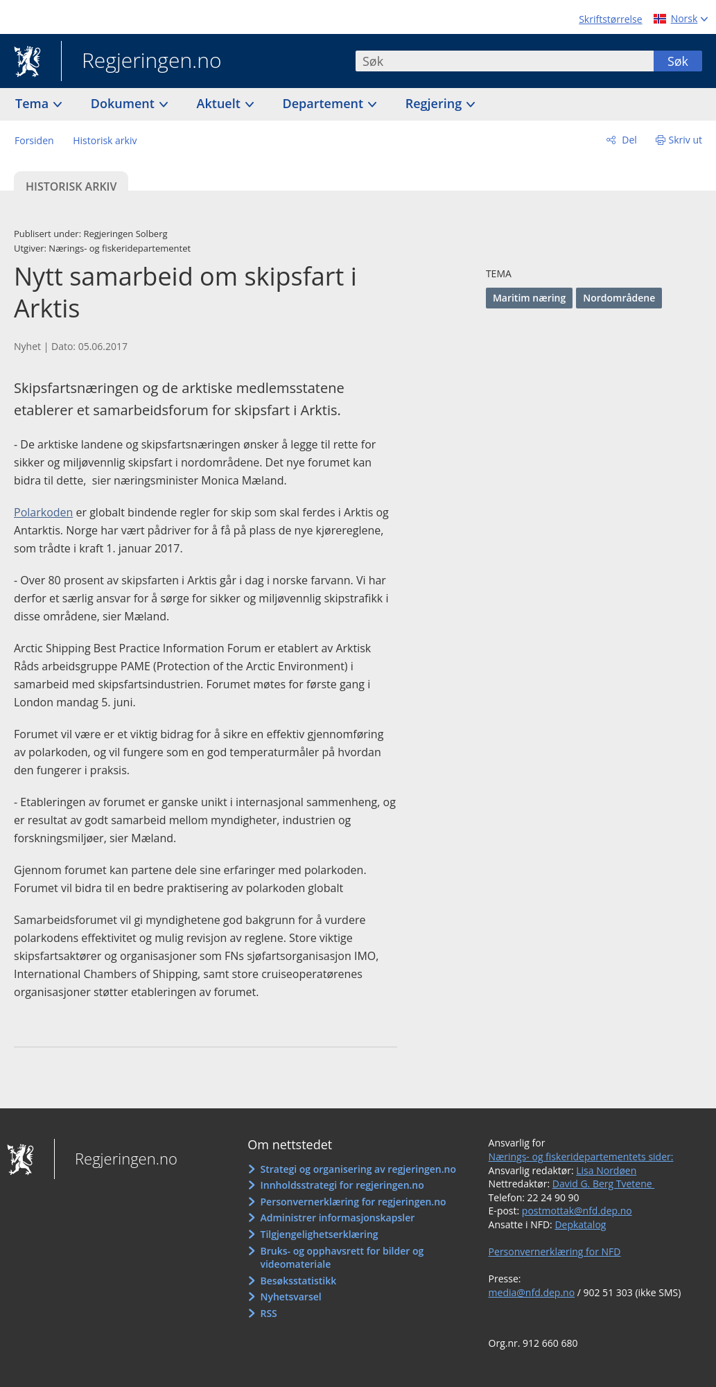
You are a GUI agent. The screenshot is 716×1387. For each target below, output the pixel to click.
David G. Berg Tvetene (603, 1183)
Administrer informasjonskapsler (337, 1217)
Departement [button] (325, 103)
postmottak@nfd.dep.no (577, 1210)
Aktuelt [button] (220, 103)
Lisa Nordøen (606, 1170)
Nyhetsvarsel (290, 1296)
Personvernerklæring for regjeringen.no (353, 1201)
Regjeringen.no (141, 62)
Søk (677, 61)
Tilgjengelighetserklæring (319, 1234)
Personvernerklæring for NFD (555, 1251)
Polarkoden (43, 512)
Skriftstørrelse (610, 19)
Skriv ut (686, 139)
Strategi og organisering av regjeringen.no (358, 1169)
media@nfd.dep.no (532, 1292)
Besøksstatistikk (298, 1280)
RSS (268, 1313)
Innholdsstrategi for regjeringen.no (342, 1185)
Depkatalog (580, 1224)
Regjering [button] (435, 103)
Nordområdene (619, 297)
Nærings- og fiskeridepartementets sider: (581, 1156)
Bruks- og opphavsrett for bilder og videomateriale (342, 1257)
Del (628, 139)
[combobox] (505, 61)
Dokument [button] (124, 103)
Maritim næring (529, 297)
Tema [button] (33, 103)
